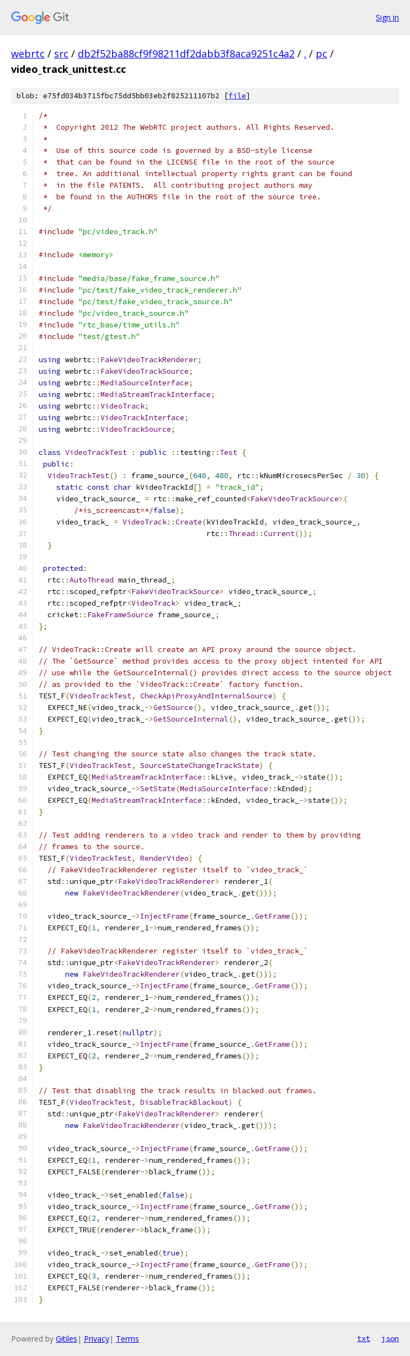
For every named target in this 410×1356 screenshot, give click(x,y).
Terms (127, 1338)
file (237, 95)
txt (363, 1338)
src (61, 53)
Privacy (96, 1338)
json (390, 1338)
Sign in (387, 17)
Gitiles (66, 1338)
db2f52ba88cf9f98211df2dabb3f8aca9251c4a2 (186, 53)
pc (321, 53)
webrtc (28, 53)
